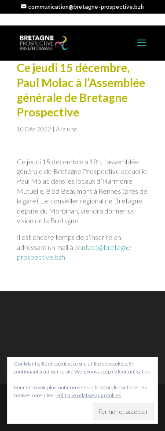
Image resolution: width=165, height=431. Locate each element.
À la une (66, 129)
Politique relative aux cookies (88, 395)
